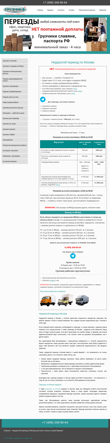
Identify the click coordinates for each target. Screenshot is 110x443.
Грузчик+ (5, 14)
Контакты (61, 10)
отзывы (52, 280)
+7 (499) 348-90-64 (55, 2)
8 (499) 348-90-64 (73, 247)
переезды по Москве (52, 389)
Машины (50, 10)
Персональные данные (87, 10)
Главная (40, 10)
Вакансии (102, 10)
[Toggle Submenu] (25, 97)
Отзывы (71, 10)
